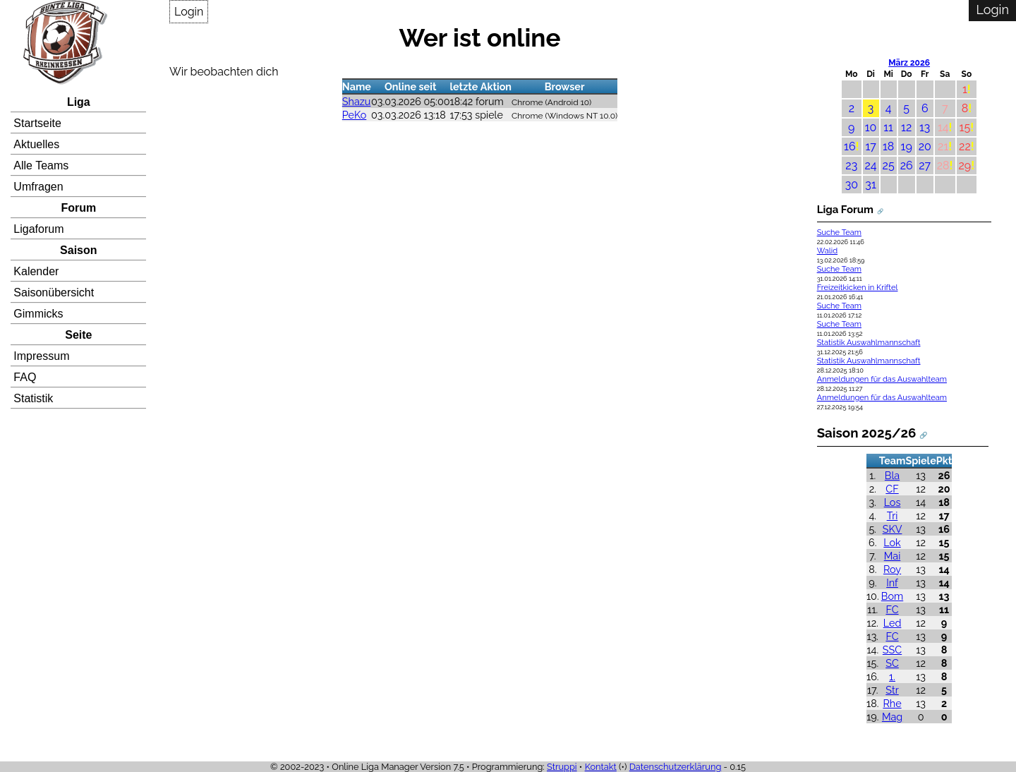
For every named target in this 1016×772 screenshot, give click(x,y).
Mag (892, 717)
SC (892, 663)
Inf (892, 583)
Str (891, 690)
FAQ (24, 377)
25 (889, 165)
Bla (892, 475)
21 (943, 146)
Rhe (892, 703)
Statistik (33, 398)
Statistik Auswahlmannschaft (869, 342)
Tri (892, 515)
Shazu (356, 101)
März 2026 (909, 63)
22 (965, 146)
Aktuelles (36, 144)
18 (888, 146)
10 (871, 127)
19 (906, 146)
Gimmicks (38, 314)
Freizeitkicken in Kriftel (857, 287)
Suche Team (839, 232)
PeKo (354, 115)
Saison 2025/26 (867, 432)
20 (925, 146)
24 (871, 165)
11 (888, 127)
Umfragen (38, 187)
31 (870, 184)
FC (891, 609)
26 (906, 165)
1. (892, 676)
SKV (892, 529)
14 (943, 127)
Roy (892, 569)
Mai (892, 556)
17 (870, 146)
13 (924, 127)
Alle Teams (40, 165)
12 (906, 127)
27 (925, 165)
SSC (892, 650)
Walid (827, 250)
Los (892, 502)
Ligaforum (38, 229)
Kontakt (601, 766)
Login (188, 11)
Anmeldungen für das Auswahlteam (882, 379)
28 (943, 165)
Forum (78, 208)
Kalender (36, 271)
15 (965, 127)
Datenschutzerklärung (675, 766)
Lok (891, 542)
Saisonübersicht (53, 292)
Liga (78, 102)
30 (851, 184)
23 (851, 165)
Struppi (562, 766)
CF (891, 489)
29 (965, 165)
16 (850, 146)
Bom (892, 596)
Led (892, 623)
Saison (78, 250)
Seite (78, 335)
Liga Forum (845, 209)
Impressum (41, 356)
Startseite (37, 123)
